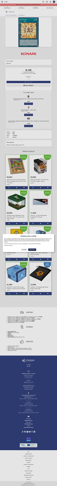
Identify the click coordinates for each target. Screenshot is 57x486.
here (26, 243)
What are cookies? (9, 245)
